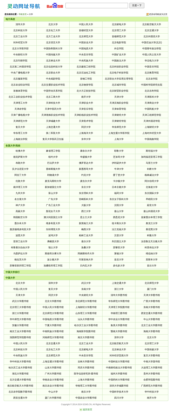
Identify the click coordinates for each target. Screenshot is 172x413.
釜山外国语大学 (151, 211)
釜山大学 (119, 211)
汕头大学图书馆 (86, 319)
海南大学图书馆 (151, 331)
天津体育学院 (119, 109)
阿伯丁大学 (20, 175)
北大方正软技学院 (86, 90)
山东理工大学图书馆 (86, 313)
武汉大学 (86, 283)
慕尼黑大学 (152, 229)
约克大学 (86, 175)
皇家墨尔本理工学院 (151, 217)
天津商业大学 (152, 102)
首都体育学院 (20, 90)
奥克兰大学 (152, 223)
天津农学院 (20, 109)
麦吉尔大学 (86, 181)
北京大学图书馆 (53, 301)
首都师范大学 (119, 36)
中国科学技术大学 (119, 391)
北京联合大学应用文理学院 (119, 78)
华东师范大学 (119, 127)
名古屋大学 (20, 199)
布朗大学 (20, 163)
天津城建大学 (53, 121)
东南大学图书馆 (151, 307)
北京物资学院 (86, 84)
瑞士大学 (53, 247)
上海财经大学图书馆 (86, 307)
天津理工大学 (20, 102)
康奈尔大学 (86, 150)
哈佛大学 (20, 150)
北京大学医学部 (20, 48)
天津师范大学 (20, 121)
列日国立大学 (119, 241)
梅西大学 (86, 229)
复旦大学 (20, 127)
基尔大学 (86, 241)
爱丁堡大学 (119, 175)
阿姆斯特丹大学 (86, 253)
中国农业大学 (86, 42)
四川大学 (119, 397)
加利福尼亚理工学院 (151, 157)
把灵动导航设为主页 (158, 14)
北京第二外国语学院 (20, 66)
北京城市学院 (119, 84)
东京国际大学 (152, 193)
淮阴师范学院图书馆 (20, 337)
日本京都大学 (119, 187)
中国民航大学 (152, 109)
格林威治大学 (152, 175)
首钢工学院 (86, 78)
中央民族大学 (86, 60)
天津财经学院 (119, 121)
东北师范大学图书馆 (86, 301)
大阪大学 (86, 205)
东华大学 (86, 139)
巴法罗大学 (53, 163)
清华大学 (20, 24)
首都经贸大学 (86, 30)
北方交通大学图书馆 (20, 379)
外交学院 (119, 48)
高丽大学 (20, 211)
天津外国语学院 (151, 121)
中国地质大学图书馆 (53, 319)
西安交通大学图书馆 (151, 313)
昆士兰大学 (86, 217)
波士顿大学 (53, 259)
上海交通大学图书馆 (53, 361)
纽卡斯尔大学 (119, 223)
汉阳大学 (119, 205)
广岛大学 (53, 199)
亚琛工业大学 (20, 241)
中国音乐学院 (152, 66)
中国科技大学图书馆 (119, 361)
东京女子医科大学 (119, 199)
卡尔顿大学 (119, 181)
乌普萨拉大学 (20, 253)
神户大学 (20, 205)
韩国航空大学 (20, 217)
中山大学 (53, 391)
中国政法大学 (119, 60)
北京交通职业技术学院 (53, 84)
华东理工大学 (20, 133)
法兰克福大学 (119, 229)
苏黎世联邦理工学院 (20, 265)
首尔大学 (151, 265)
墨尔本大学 (20, 223)
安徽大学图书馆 (20, 325)
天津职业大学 (86, 102)
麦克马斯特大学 (53, 181)
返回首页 (87, 409)
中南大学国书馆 (151, 361)
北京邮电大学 (119, 24)
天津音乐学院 (86, 109)
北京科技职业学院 (119, 66)
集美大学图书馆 (119, 325)
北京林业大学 (53, 60)
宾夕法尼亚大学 (20, 169)
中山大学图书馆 (151, 319)
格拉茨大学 (20, 259)
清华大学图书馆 (119, 295)
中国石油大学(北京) (152, 42)
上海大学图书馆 (86, 379)
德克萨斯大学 (20, 157)
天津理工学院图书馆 (119, 307)
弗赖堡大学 (53, 241)
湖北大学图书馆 (20, 373)
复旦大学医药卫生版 (53, 139)
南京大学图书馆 (86, 337)
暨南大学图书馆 (119, 331)
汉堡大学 (119, 235)
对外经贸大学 (20, 42)
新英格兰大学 (86, 223)
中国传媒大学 (53, 54)
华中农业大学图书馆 (119, 319)
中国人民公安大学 (151, 54)
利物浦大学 (53, 175)
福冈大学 (119, 193)
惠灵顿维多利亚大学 (20, 229)
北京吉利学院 (152, 90)
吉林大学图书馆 (86, 361)
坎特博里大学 (53, 229)
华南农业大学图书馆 (53, 379)
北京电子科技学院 (119, 72)
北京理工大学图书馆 (20, 307)
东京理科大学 (86, 193)
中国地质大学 (86, 48)
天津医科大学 (152, 96)
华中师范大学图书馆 (20, 319)
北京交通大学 (152, 30)
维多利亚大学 (53, 223)
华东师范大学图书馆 (119, 301)
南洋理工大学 (20, 187)
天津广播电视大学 (20, 115)
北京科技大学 (20, 30)
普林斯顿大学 (53, 169)
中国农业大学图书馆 (86, 397)
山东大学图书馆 (53, 367)
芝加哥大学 (119, 157)
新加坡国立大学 (53, 187)
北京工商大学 (53, 96)
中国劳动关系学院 (53, 90)
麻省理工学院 (53, 150)
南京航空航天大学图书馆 (20, 385)
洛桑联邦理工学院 (53, 265)
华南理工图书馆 (119, 313)
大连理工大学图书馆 (151, 367)
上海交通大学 (53, 127)
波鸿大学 (53, 235)
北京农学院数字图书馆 (20, 391)
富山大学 (53, 193)
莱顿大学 (119, 253)
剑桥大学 (151, 169)
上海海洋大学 (86, 133)
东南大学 (86, 289)
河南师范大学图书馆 (53, 337)
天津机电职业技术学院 (86, 115)
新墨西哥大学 (86, 169)
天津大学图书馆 (151, 295)
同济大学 (86, 127)
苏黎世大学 (119, 247)
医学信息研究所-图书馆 (86, 373)
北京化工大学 (53, 30)
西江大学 (86, 211)
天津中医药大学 (53, 109)
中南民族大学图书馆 (53, 331)
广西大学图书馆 (151, 301)
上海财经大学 (152, 127)
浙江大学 (119, 289)
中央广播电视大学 (20, 72)
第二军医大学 (53, 133)
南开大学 (86, 96)
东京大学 (86, 187)
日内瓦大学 (86, 265)
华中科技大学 (152, 391)
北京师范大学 (86, 36)
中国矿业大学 (119, 54)
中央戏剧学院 (53, 78)
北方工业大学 (53, 36)
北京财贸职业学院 (119, 90)
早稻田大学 (152, 199)
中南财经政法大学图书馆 (119, 367)
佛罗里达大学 (86, 163)
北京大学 (53, 24)
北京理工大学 (119, 30)
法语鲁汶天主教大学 (151, 241)
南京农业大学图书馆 (53, 385)
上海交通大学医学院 (119, 133)
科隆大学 (151, 235)
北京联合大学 (53, 72)
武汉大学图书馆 (20, 301)
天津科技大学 (53, 102)
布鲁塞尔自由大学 (20, 247)
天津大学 (119, 96)
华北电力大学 (152, 60)
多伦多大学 (119, 265)
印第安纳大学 (86, 259)
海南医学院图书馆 (86, 331)
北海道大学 (152, 187)
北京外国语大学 (151, 36)
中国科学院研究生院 (151, 84)
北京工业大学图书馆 (151, 325)
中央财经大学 (20, 54)
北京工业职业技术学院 (20, 96)
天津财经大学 (119, 115)
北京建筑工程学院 (86, 66)
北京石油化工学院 (86, 72)
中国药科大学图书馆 (119, 379)
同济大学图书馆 (86, 367)
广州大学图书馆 (53, 373)
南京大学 (86, 391)
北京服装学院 (20, 78)
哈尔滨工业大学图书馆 (86, 325)
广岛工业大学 (53, 205)
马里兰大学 (152, 163)
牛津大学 (119, 169)
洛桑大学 (86, 247)
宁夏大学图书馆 (53, 325)
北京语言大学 (53, 42)
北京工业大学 (20, 36)
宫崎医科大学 (86, 199)
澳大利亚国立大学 (53, 217)
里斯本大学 (152, 259)
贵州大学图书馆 (151, 373)
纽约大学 (53, 157)
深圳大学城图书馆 (119, 385)
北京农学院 (152, 78)
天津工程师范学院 (151, 115)
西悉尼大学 (119, 217)
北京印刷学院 (20, 60)
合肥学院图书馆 (151, 379)
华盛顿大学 (86, 157)
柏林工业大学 (86, 235)
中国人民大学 (86, 24)
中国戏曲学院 (152, 139)
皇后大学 (119, 259)
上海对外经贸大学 (151, 133)
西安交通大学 (20, 397)
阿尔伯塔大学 (152, 181)
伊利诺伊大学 (119, 163)
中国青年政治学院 (151, 48)
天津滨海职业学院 (119, 102)
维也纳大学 (152, 253)
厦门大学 (151, 289)
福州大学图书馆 (119, 373)
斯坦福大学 (152, 150)
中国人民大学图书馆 (53, 307)
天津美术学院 (86, 121)
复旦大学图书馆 (151, 355)
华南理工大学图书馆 (86, 385)
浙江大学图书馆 (20, 313)
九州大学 (20, 193)
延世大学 (151, 205)
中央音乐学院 (86, 54)
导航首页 (23, 14)
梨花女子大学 (53, 211)
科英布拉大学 (152, 247)
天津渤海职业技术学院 (53, 115)
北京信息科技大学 (53, 66)
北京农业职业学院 (20, 84)
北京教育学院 (152, 72)
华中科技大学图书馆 (20, 361)
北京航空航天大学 (151, 24)
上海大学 (119, 139)
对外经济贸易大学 (119, 355)
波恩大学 (20, 235)
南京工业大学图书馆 (20, 331)
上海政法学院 (20, 139)
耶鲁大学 (119, 150)
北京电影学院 (119, 42)
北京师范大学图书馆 (53, 313)
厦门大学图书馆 (53, 397)
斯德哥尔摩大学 (53, 253)
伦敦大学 (20, 181)
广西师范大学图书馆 (151, 385)
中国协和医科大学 (53, 48)
